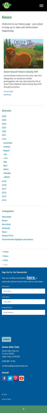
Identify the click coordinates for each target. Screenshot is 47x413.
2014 (4, 200)
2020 (4, 139)
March (6, 169)
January (6, 177)
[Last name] (23, 301)
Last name (6, 297)
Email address (7, 307)
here (31, 277)
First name (6, 286)
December (7, 143)
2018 (4, 185)
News (4, 232)
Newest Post (7, 235)
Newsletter (6, 217)
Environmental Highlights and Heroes (17, 239)
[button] (6, 339)
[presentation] (12, 326)
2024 (4, 124)
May (5, 162)
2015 (4, 196)
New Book (7, 95)
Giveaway (6, 228)
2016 (4, 192)
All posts (6, 110)
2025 (4, 116)
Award (4, 220)
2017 (4, 189)
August (6, 150)
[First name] (23, 291)
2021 (4, 135)
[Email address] (23, 312)
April (5, 165)
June (5, 158)
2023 (4, 127)
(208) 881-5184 (8, 361)
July (5, 154)
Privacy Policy (6, 399)
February (7, 173)
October (6, 147)
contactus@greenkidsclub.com (15, 366)
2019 (4, 181)
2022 (4, 131)
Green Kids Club (7, 5)
